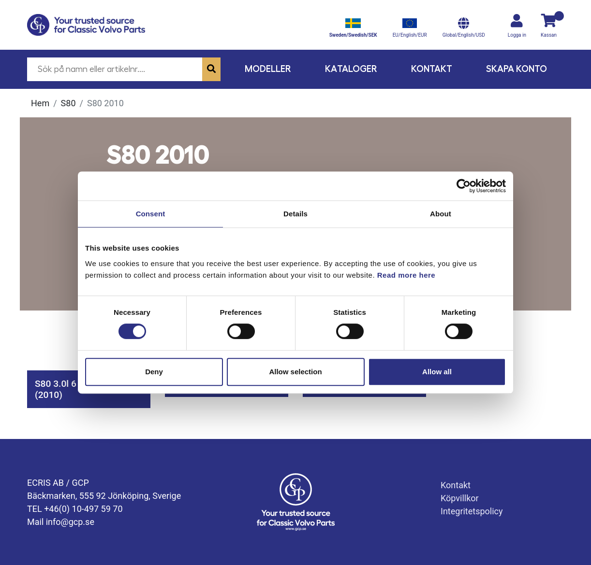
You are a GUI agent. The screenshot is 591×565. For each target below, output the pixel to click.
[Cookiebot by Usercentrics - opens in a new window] (463, 186)
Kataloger (351, 68)
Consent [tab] (150, 214)
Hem (40, 103)
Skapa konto (516, 68)
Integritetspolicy (472, 511)
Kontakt (431, 68)
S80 (68, 103)
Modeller (268, 68)
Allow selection (295, 371)
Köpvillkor (460, 498)
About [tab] (440, 214)
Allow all (437, 371)
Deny (154, 371)
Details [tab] (295, 214)
